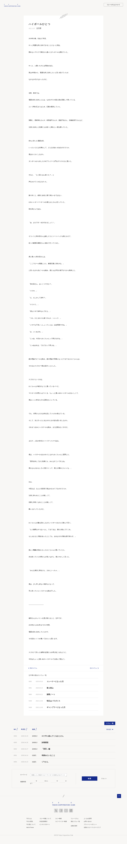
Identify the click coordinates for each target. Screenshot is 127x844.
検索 (89, 778)
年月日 (24, 729)
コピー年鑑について (45, 818)
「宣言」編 (46, 749)
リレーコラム (75, 818)
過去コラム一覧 (75, 821)
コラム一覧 (110, 723)
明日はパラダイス (53, 701)
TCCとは (29, 818)
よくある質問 (88, 818)
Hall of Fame (30, 827)
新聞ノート (51, 694)
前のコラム (33, 668)
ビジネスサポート (45, 824)
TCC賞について (31, 824)
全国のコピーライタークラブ (92, 827)
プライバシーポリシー (90, 824)
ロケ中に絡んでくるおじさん (53, 736)
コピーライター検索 (61, 821)
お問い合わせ (88, 821)
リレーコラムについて (113, 4)
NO (16, 729)
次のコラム (93, 668)
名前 (34, 729)
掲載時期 (23, 781)
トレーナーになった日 (55, 681)
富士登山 (50, 688)
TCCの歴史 (29, 821)
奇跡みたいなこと (48, 755)
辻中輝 (38, 28)
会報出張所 (74, 825)
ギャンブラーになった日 (56, 707)
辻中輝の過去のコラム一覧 (38, 675)
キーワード (23, 774)
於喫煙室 (45, 742)
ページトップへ (119, 796)
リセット (104, 778)
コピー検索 (58, 818)
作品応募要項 (43, 821)
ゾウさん (45, 762)
